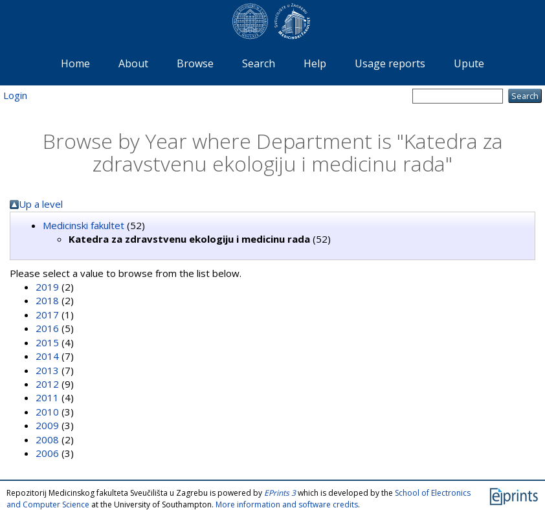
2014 (47, 355)
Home (75, 63)
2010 (47, 411)
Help (315, 63)
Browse (195, 63)
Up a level (41, 203)
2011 (47, 397)
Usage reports (390, 63)
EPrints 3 (280, 492)
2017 (47, 314)
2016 (47, 328)
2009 (47, 425)
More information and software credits (287, 504)
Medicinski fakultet (83, 225)
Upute (469, 63)
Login (15, 95)
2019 (47, 286)
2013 (47, 370)
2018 (47, 300)
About (133, 63)
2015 (47, 342)
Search (258, 63)
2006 (47, 453)
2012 (47, 383)
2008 (47, 439)
